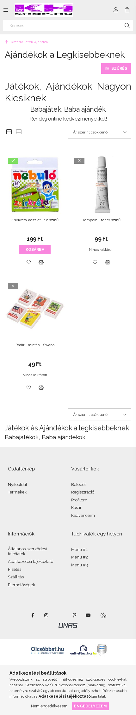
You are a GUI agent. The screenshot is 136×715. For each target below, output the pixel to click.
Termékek (17, 492)
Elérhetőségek (21, 584)
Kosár (76, 507)
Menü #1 (79, 549)
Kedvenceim (83, 515)
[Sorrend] (99, 132)
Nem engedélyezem (49, 706)
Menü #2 (79, 557)
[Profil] (115, 9)
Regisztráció (82, 492)
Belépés (78, 484)
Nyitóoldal (17, 484)
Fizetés (14, 569)
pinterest (74, 615)
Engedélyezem (90, 706)
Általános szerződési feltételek (27, 551)
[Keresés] (68, 25)
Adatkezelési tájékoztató (30, 561)
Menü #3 (79, 565)
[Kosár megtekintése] (127, 9)
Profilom (79, 500)
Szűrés (119, 68)
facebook (32, 615)
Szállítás (16, 577)
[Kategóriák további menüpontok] (5, 9)
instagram (46, 615)
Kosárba (35, 249)
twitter (60, 615)
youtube (88, 615)
